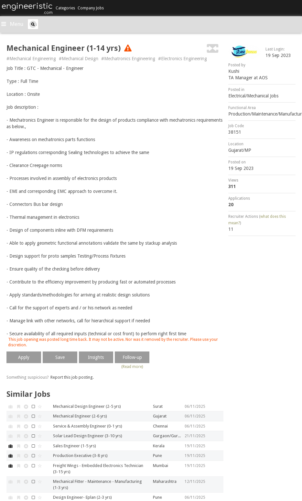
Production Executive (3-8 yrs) (80, 455)
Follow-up (132, 357)
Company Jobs (91, 8)
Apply (23, 357)
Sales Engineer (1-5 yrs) (74, 445)
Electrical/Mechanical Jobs (253, 95)
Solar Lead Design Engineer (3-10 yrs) (87, 435)
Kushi (233, 71)
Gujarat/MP (239, 150)
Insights (96, 357)
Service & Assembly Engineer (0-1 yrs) (87, 426)
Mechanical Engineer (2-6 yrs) (80, 416)
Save (60, 357)
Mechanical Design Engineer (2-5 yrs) (87, 406)
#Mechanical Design (78, 58)
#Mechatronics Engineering (128, 58)
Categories (65, 8)
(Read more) (132, 366)
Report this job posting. (72, 377)
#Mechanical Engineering (31, 58)
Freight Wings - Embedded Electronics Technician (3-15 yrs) (98, 468)
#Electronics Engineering (182, 58)
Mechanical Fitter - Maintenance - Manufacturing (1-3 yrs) (97, 484)
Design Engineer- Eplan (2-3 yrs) (82, 497)
